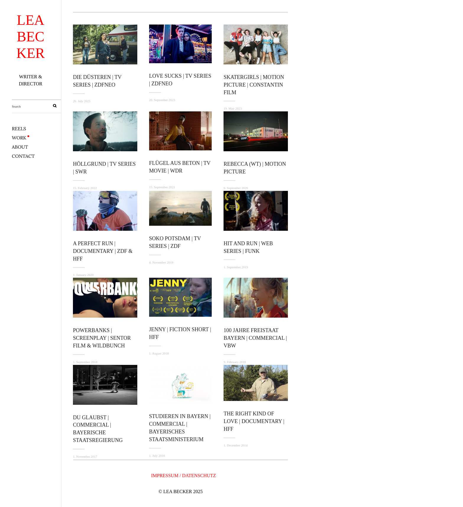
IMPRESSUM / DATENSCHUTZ (183, 475)
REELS (19, 128)
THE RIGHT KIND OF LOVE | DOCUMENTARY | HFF (254, 421)
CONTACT (23, 156)
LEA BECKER (31, 36)
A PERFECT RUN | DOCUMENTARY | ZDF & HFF (103, 251)
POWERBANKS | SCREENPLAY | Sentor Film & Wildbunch (102, 338)
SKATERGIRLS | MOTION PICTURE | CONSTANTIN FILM (254, 84)
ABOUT (20, 147)
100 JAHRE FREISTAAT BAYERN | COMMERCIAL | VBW (255, 338)
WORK (19, 138)
